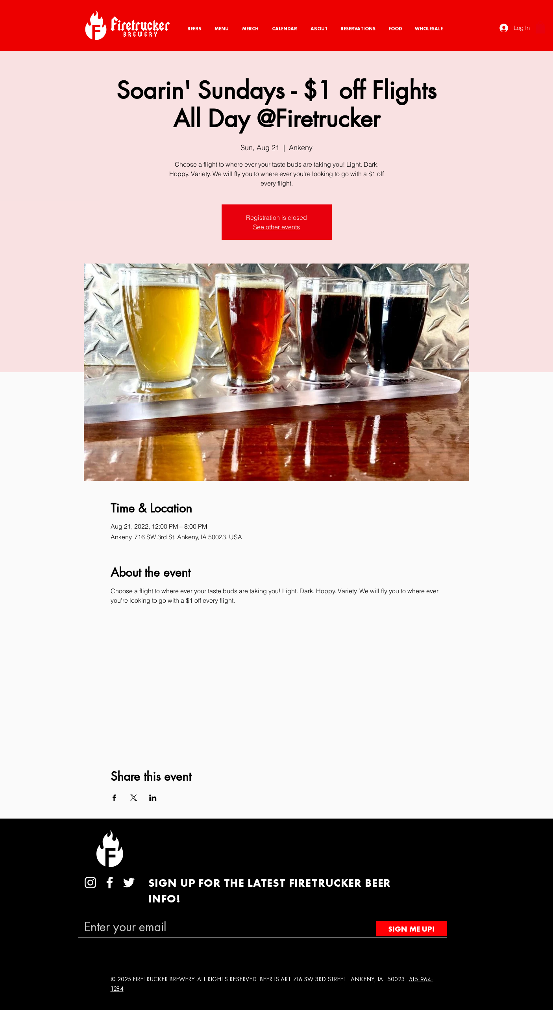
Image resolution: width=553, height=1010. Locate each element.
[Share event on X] (133, 798)
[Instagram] (90, 882)
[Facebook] (109, 882)
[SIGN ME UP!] (411, 928)
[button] (540, 27)
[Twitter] (129, 882)
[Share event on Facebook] (114, 798)
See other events (276, 227)
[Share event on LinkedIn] (153, 798)
